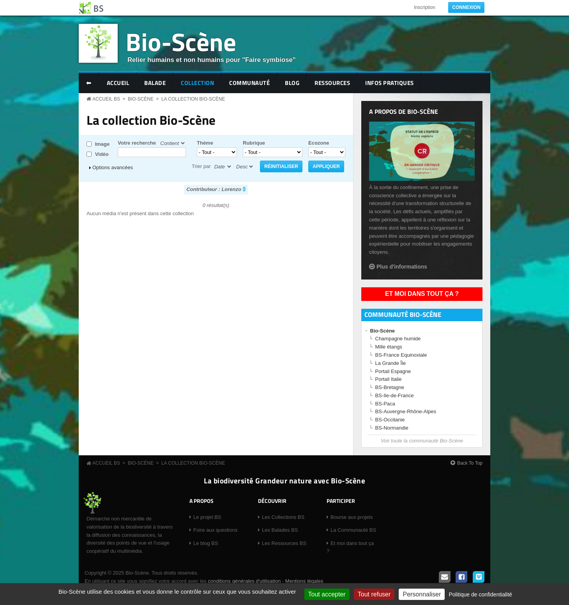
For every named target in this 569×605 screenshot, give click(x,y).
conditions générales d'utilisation (244, 581)
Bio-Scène (180, 41)
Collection (197, 82)
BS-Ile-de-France (394, 395)
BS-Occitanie (390, 420)
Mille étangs (388, 347)
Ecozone (318, 143)
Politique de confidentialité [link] (480, 594)
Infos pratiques (389, 82)
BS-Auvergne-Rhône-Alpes (405, 411)
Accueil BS (106, 99)
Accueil (118, 82)
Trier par (201, 166)
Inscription (424, 7)
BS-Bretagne (389, 387)
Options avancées (112, 167)
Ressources (332, 82)
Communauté (249, 82)
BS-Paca (385, 404)
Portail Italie (388, 379)
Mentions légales (304, 581)
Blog (292, 82)
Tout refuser (374, 594)
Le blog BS (205, 543)
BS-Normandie (391, 428)
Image (102, 144)
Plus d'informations (401, 267)
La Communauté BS (353, 530)
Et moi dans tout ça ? (422, 293)
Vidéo (102, 154)
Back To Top (469, 463)
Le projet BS (207, 517)
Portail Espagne (393, 371)
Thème (205, 143)
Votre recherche (137, 143)
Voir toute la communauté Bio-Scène (422, 441)
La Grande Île (390, 363)
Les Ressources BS (284, 543)
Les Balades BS (280, 530)
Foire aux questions (215, 530)
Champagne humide (398, 338)
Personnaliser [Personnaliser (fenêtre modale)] (422, 594)
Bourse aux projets (351, 517)
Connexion (466, 7)
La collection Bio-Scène (193, 99)
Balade (155, 82)
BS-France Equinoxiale (401, 355)
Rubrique (254, 143)
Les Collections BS (283, 517)
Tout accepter (327, 594)
